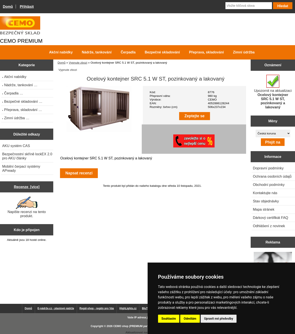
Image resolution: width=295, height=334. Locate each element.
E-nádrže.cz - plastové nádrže (56, 308)
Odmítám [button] (190, 318)
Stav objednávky (266, 201)
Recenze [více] (27, 187)
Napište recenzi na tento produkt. (27, 207)
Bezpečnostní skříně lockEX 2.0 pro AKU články (27, 156)
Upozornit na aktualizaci (273, 92)
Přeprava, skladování (206, 52)
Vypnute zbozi (78, 62)
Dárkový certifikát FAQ (270, 218)
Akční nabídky (61, 52)
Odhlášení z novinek (269, 226)
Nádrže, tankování (97, 52)
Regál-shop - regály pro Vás (97, 308)
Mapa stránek (263, 209)
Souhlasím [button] (169, 318)
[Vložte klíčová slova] (248, 5)
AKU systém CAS (16, 146)
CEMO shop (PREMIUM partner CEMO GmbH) (142, 326)
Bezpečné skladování (162, 52)
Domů (8, 6)
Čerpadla (128, 52)
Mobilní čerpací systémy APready (21, 168)
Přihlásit (27, 6)
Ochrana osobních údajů (272, 176)
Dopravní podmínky (268, 168)
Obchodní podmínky (269, 185)
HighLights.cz (128, 308)
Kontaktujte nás (265, 193)
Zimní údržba (244, 52)
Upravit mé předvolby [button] (218, 318)
